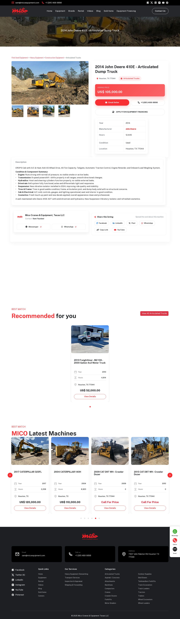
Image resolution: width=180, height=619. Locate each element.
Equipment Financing (126, 11)
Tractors (141, 592)
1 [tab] (90, 406)
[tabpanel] (90, 363)
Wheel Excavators (145, 599)
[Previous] (10, 475)
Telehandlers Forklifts (147, 581)
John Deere (131, 129)
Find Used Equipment (20, 58)
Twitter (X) (18, 575)
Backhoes (109, 585)
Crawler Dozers (111, 596)
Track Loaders (143, 589)
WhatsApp (68, 227)
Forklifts (108, 599)
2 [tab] (84, 518)
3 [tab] (88, 518)
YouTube (119, 230)
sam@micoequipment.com (27, 3)
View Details (90, 396)
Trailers (141, 596)
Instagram (18, 585)
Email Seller (112, 102)
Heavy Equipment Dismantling (76, 574)
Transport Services (72, 578)
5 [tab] (95, 518)
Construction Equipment (54, 58)
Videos (90, 11)
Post (132, 223)
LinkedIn (118, 223)
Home (49, 11)
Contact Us (160, 11)
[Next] (170, 475)
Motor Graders (110, 603)
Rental (81, 11)
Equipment (60, 11)
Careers (41, 596)
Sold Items (108, 11)
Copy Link (102, 230)
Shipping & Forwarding (73, 585)
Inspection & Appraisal (73, 581)
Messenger (33, 227)
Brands (71, 11)
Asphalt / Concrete (112, 578)
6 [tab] (99, 518)
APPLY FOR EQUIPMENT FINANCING (130, 112)
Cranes (107, 592)
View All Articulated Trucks (154, 313)
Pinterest (18, 595)
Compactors (109, 589)
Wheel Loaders (144, 603)
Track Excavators (145, 585)
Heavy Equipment (37, 58)
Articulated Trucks (73, 58)
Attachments (110, 581)
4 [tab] (92, 518)
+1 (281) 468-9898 (53, 3)
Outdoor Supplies (145, 574)
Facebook (102, 223)
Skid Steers (142, 578)
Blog (98, 11)
